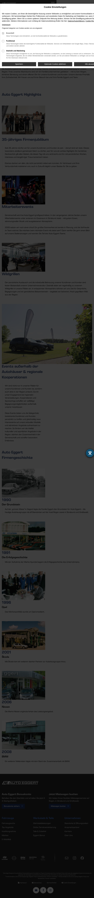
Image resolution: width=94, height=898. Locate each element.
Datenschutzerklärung (76, 21)
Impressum (6, 25)
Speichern (19, 64)
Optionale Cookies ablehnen (55, 64)
